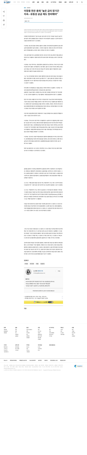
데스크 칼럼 (17, 392)
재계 (38, 373)
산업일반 (39, 383)
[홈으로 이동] (7, 2)
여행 (72, 378)
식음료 (73, 375)
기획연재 (27, 395)
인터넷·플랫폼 (51, 376)
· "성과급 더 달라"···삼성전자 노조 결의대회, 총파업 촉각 (37, 330)
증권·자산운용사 (29, 373)
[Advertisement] (43, 204)
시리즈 (14, 2)
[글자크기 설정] (4, 25)
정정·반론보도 (52, 389)
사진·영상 (28, 2)
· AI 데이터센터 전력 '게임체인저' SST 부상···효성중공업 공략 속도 (39, 325)
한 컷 (39, 394)
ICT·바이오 (53, 2)
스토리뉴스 (6, 392)
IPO (27, 378)
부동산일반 (62, 378)
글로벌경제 (6, 375)
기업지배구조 (6, 395)
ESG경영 (23, 2)
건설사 (62, 373)
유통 (65, 2)
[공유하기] (4, 11)
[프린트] (4, 20)
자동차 (39, 376)
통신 (50, 373)
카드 (16, 376)
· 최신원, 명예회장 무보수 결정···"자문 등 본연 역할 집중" (37, 327)
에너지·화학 (40, 380)
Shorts (27, 391)
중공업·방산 (40, 378)
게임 (50, 375)
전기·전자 (39, 375)
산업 (47, 2)
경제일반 (5, 376)
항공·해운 (39, 381)
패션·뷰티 (73, 376)
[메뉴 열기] (77, 2)
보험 (16, 375)
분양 (61, 375)
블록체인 (27, 380)
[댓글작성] (4, 16)
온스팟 (39, 391)
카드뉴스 (27, 394)
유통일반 (73, 380)
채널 (72, 373)
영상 (27, 392)
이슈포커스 (6, 394)
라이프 (18, 2)
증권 (43, 2)
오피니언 (71, 2)
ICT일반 (50, 380)
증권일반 (27, 381)
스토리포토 (40, 392)
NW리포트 (6, 391)
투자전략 (27, 376)
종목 (27, 375)
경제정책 (5, 373)
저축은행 (16, 378)
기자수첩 (16, 394)
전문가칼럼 (17, 391)
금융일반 (28, 7)
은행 (16, 373)
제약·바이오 (51, 378)
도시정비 (62, 376)
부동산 (60, 2)
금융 (38, 2)
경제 (33, 2)
